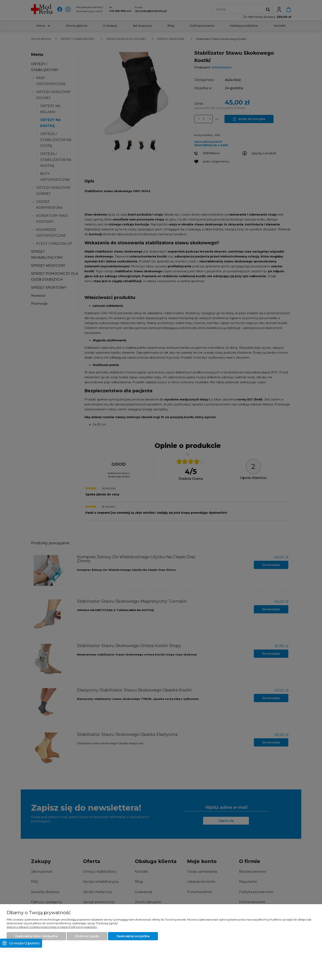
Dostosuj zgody (87, 936)
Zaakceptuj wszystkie (133, 936)
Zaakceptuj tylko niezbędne (36, 936)
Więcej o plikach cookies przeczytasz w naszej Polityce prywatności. (52, 927)
